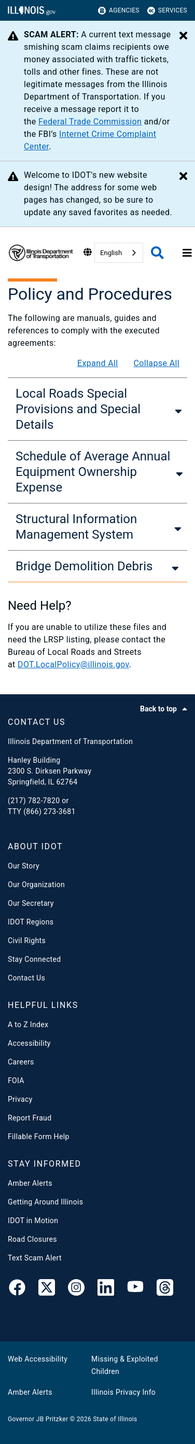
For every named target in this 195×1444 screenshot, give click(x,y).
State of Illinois (115, 1419)
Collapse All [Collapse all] (157, 363)
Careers (21, 1062)
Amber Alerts (30, 1183)
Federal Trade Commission (90, 122)
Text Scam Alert (35, 1258)
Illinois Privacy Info (123, 1392)
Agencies (119, 11)
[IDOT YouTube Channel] (135, 1289)
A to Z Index (28, 1024)
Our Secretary (31, 903)
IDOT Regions (30, 922)
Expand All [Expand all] (97, 363)
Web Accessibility (37, 1359)
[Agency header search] (157, 252)
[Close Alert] (183, 36)
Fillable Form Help (38, 1136)
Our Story (23, 866)
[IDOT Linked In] (105, 1289)
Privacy (20, 1099)
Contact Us (26, 978)
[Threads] (165, 1289)
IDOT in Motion (33, 1220)
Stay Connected (34, 959)
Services (167, 11)
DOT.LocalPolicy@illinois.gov (73, 664)
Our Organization (36, 884)
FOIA (16, 1080)
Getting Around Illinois (45, 1202)
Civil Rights (27, 940)
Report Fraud (29, 1118)
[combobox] (118, 253)
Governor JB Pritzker (38, 1419)
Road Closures (32, 1239)
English (111, 253)
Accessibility (29, 1043)
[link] (17, 1289)
